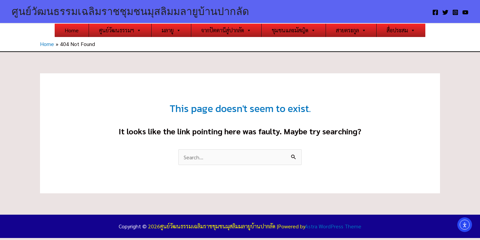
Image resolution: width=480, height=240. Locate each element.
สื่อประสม (401, 30)
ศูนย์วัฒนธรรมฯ (120, 30)
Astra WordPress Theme (333, 226)
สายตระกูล (351, 30)
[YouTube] (465, 12)
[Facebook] (435, 12)
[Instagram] (455, 12)
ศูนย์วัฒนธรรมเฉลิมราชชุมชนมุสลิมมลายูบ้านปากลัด (130, 11)
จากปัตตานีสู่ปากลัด (226, 30)
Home (72, 30)
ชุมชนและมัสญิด (294, 30)
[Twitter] (445, 12)
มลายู (171, 30)
